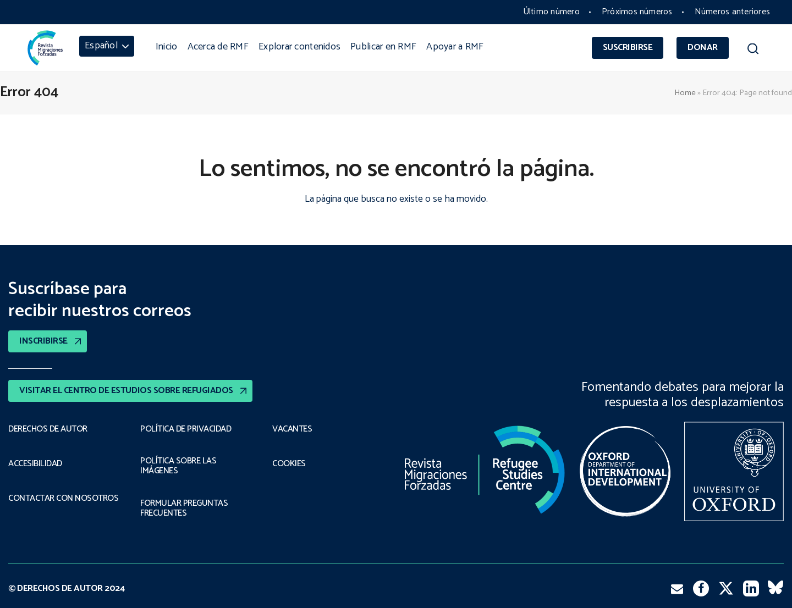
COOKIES (289, 464)
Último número (551, 11)
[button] (753, 51)
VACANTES (292, 429)
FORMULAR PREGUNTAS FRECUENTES (184, 509)
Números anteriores (732, 11)
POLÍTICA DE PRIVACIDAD (185, 429)
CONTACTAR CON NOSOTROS (63, 499)
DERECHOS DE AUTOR (47, 429)
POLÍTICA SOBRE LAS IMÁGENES (178, 466)
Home (685, 93)
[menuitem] (106, 46)
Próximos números (637, 11)
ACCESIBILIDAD (35, 464)
